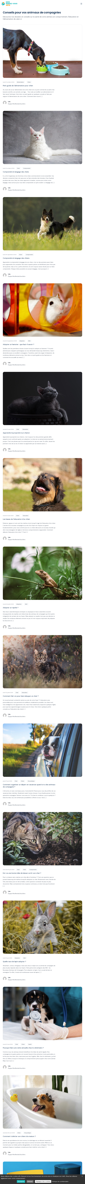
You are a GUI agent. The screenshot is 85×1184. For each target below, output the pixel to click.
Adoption (22, 341)
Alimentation (20, 82)
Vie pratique (31, 781)
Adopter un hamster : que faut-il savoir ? (18, 344)
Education (25, 429)
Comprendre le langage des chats (16, 172)
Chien (29, 82)
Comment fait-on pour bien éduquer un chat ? (21, 696)
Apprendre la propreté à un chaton (16, 433)
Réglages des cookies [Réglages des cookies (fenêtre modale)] (43, 1181)
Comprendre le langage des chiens (16, 258)
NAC (29, 341)
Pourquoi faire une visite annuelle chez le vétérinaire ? (23, 1048)
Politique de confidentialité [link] (60, 1181)
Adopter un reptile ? (10, 608)
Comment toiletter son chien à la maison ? (19, 1136)
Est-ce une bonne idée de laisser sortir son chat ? (22, 873)
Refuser (30, 1181)
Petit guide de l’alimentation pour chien (18, 86)
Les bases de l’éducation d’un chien (16, 519)
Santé (29, 1044)
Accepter (21, 1181)
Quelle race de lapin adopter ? (14, 961)
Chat (18, 168)
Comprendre (26, 168)
